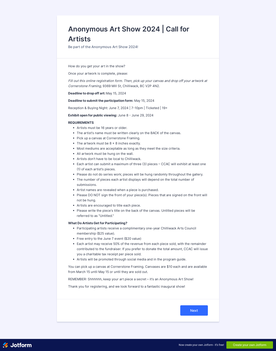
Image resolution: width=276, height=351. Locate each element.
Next (194, 310)
